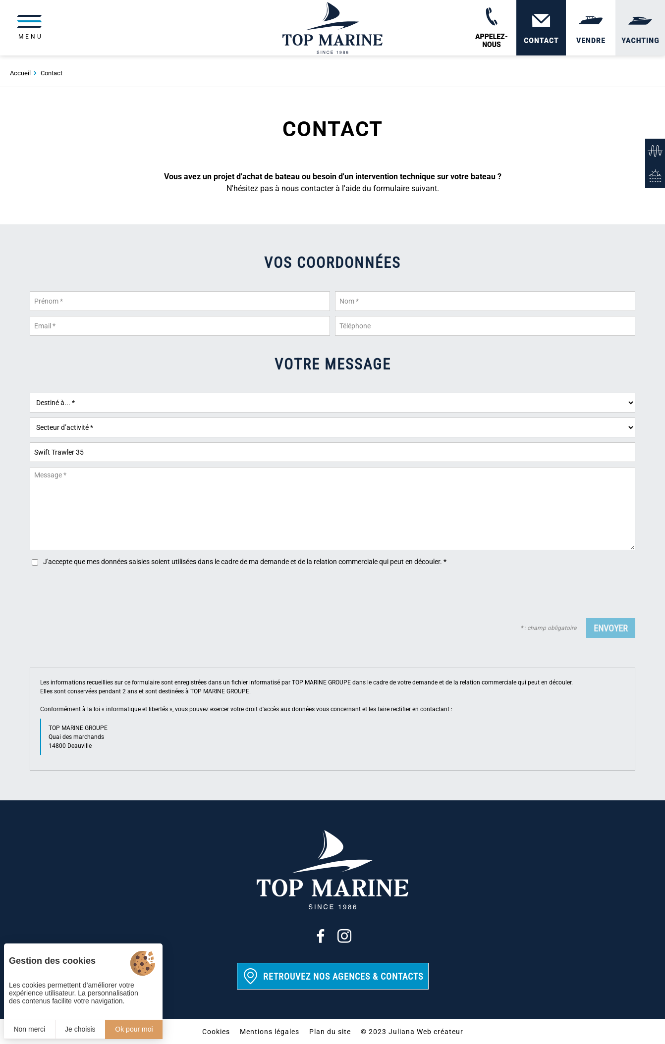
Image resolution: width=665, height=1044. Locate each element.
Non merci (29, 1029)
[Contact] (541, 29)
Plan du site (330, 1032)
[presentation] (560, 593)
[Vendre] (590, 29)
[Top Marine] (332, 29)
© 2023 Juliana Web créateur (412, 1032)
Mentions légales (269, 1032)
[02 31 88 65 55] (491, 29)
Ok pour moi (134, 1029)
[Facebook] (321, 936)
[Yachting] (640, 29)
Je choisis (80, 1029)
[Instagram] (344, 936)
